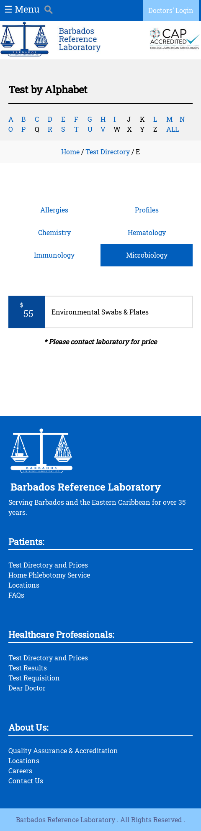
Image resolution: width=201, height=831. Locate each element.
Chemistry (54, 232)
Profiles (147, 209)
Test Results (27, 667)
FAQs (16, 595)
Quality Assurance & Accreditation (63, 750)
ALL (172, 129)
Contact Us (25, 780)
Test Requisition (34, 677)
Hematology (147, 232)
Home (70, 151)
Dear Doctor (27, 687)
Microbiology (147, 255)
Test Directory (107, 151)
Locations (23, 584)
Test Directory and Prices (48, 564)
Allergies (54, 209)
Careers (20, 770)
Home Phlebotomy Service (49, 574)
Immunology (54, 255)
